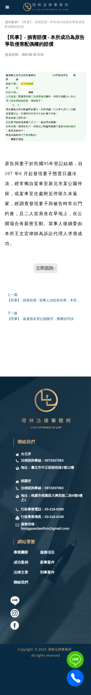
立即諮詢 (46, 268)
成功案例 (11, 22)
